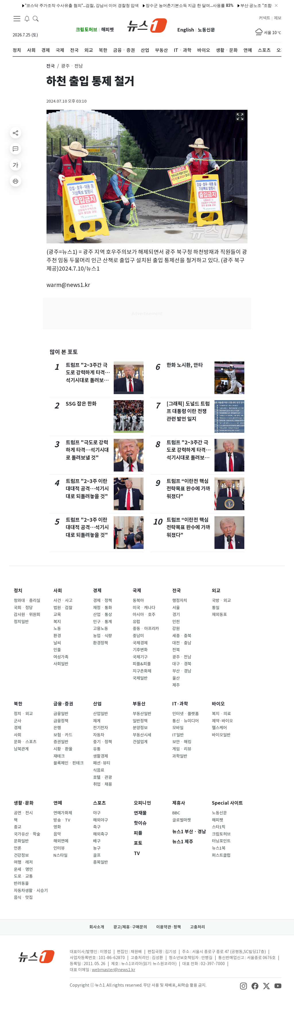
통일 (215, 607)
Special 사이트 (227, 803)
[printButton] (15, 181)
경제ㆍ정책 (102, 600)
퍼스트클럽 (221, 855)
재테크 (59, 756)
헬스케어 (219, 727)
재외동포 (219, 614)
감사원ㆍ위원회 (27, 614)
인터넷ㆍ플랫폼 (185, 713)
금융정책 (60, 720)
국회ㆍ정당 (23, 607)
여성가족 (60, 657)
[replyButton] (15, 148)
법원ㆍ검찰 (62, 607)
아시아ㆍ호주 (144, 614)
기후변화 (140, 649)
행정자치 (179, 600)
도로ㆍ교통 (23, 876)
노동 (57, 628)
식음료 (98, 770)
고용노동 (100, 628)
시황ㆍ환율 (62, 749)
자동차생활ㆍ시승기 (31, 890)
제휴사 (178, 803)
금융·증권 (63, 704)
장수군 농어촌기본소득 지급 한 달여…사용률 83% (164, 5)
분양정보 (140, 727)
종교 (17, 827)
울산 (176, 678)
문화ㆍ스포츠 (25, 741)
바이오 (218, 704)
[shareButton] (15, 132)
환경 (57, 635)
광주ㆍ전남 (181, 657)
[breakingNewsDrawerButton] (27, 18)
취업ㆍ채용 (102, 784)
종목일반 (100, 862)
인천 (176, 621)
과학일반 (179, 756)
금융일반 (60, 713)
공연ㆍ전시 (23, 812)
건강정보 (21, 855)
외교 (216, 591)
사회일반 (60, 663)
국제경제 (140, 643)
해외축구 (100, 834)
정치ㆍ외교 (23, 713)
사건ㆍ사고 (62, 600)
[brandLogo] (147, 25)
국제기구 (140, 657)
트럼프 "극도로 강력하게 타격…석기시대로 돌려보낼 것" (87, 450)
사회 (57, 591)
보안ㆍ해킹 (181, 741)
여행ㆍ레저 (23, 862)
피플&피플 (142, 663)
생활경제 (100, 756)
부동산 (139, 704)
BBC (176, 812)
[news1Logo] (37, 956)
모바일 (177, 727)
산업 (97, 704)
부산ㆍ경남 (181, 671)
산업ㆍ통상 (102, 614)
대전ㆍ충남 (181, 643)
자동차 (98, 735)
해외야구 (100, 820)
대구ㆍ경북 (181, 663)
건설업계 (140, 741)
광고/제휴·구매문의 (130, 927)
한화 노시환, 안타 (185, 365)
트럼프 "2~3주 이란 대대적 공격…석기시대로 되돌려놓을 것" (87, 489)
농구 (96, 848)
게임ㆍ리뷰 (181, 749)
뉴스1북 (218, 848)
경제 (97, 591)
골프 (96, 855)
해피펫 (107, 30)
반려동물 (21, 883)
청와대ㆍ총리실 (27, 600)
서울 (176, 607)
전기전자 (100, 727)
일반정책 (140, 720)
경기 (176, 614)
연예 (57, 803)
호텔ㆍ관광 (102, 777)
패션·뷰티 (101, 763)
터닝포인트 (221, 841)
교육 (57, 614)
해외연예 (60, 841)
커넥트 (264, 18)
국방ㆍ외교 (221, 600)
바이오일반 (221, 735)
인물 (57, 649)
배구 (96, 841)
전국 (176, 591)
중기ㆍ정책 (102, 741)
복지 (57, 621)
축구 (96, 827)
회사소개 (96, 927)
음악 (57, 834)
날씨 (57, 643)
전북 (176, 649)
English (185, 30)
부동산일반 (142, 713)
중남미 (138, 635)
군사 (17, 720)
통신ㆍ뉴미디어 (185, 720)
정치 (18, 591)
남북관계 (21, 749)
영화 (57, 827)
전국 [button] (50, 66)
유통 (96, 749)
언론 (17, 848)
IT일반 (178, 735)
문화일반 (21, 841)
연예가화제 (62, 812)
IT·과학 (180, 704)
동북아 (138, 600)
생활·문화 (24, 803)
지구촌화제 (142, 671)
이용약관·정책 (168, 927)
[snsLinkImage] (243, 986)
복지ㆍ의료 (221, 713)
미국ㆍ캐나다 (144, 607)
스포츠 (99, 803)
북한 (18, 704)
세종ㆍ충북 (181, 635)
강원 (176, 628)
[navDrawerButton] (17, 18)
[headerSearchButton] (35, 18)
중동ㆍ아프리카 (146, 628)
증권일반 (60, 741)
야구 (96, 812)
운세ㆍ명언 (23, 869)
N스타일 (60, 855)
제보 (277, 18)
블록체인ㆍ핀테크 (68, 763)
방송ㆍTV (61, 820)
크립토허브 (86, 30)
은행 (57, 727)
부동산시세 (142, 735)
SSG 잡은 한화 (81, 403)
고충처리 (197, 927)
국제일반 (140, 678)
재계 (96, 720)
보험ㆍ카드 (62, 735)
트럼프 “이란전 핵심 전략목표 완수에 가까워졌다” (188, 489)
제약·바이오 (222, 720)
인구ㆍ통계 (102, 621)
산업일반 (100, 713)
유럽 (136, 621)
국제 (137, 591)
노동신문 (206, 30)
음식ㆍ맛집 (23, 897)
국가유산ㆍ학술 (27, 834)
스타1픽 (218, 827)
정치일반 (21, 621)
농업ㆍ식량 (102, 635)
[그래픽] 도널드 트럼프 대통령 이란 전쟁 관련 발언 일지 (188, 411)
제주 (176, 685)
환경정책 (100, 643)
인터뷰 (59, 848)
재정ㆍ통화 (102, 607)
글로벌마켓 (181, 820)
